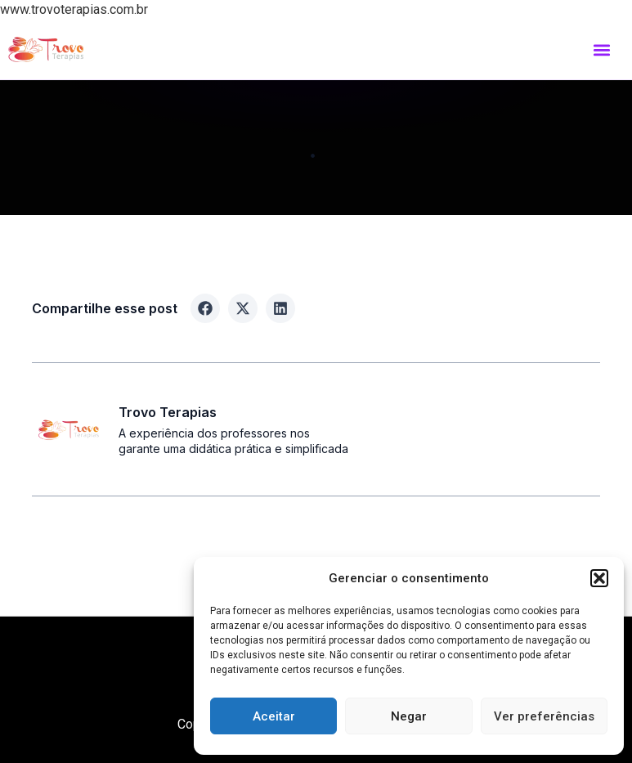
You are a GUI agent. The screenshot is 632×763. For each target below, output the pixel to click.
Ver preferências (544, 716)
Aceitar (274, 716)
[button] (599, 578)
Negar (409, 716)
